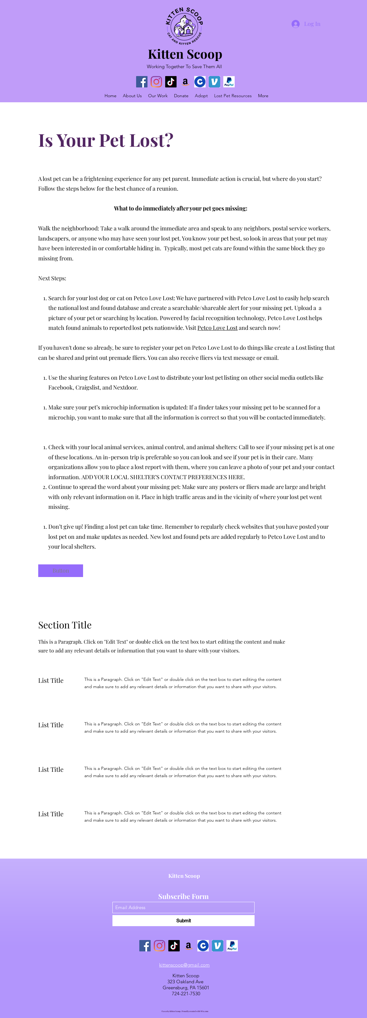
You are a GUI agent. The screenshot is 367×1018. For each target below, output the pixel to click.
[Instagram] (156, 81)
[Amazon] (185, 81)
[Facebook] (141, 81)
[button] (60, 570)
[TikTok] (171, 81)
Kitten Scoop (185, 53)
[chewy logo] (200, 81)
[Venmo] (214, 81)
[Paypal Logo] (229, 81)
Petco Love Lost (217, 327)
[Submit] (183, 920)
